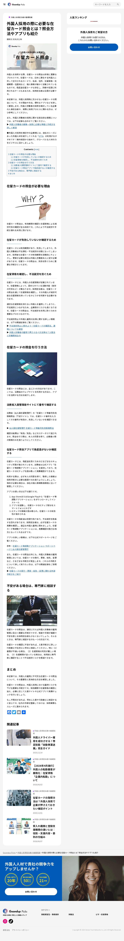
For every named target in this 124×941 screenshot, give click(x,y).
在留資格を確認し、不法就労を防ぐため (29, 159)
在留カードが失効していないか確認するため (31, 157)
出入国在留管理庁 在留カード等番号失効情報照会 (31, 428)
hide (37, 149)
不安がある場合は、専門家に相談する (24, 170)
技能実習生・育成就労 (50, 914)
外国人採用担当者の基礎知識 (21, 17)
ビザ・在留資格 (102, 914)
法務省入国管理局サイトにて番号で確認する (31, 165)
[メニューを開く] (4, 4)
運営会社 (6, 930)
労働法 (71, 914)
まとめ (11, 173)
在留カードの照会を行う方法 (21, 162)
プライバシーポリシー (20, 930)
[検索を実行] (118, 4)
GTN (41, 136)
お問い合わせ (94, 47)
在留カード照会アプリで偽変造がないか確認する (33, 168)
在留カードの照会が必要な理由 (22, 154)
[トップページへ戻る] (16, 4)
